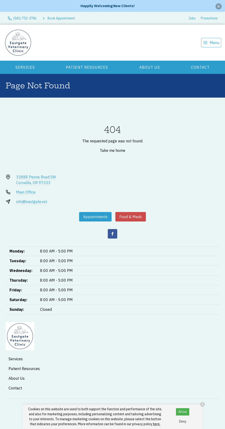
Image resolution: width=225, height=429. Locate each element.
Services (25, 67)
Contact (200, 67)
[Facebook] (112, 234)
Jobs (192, 18)
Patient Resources (87, 67)
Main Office (26, 192)
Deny (182, 421)
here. (156, 424)
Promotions (209, 18)
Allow (182, 412)
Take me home (112, 150)
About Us (149, 67)
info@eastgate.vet (31, 201)
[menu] (211, 42)
